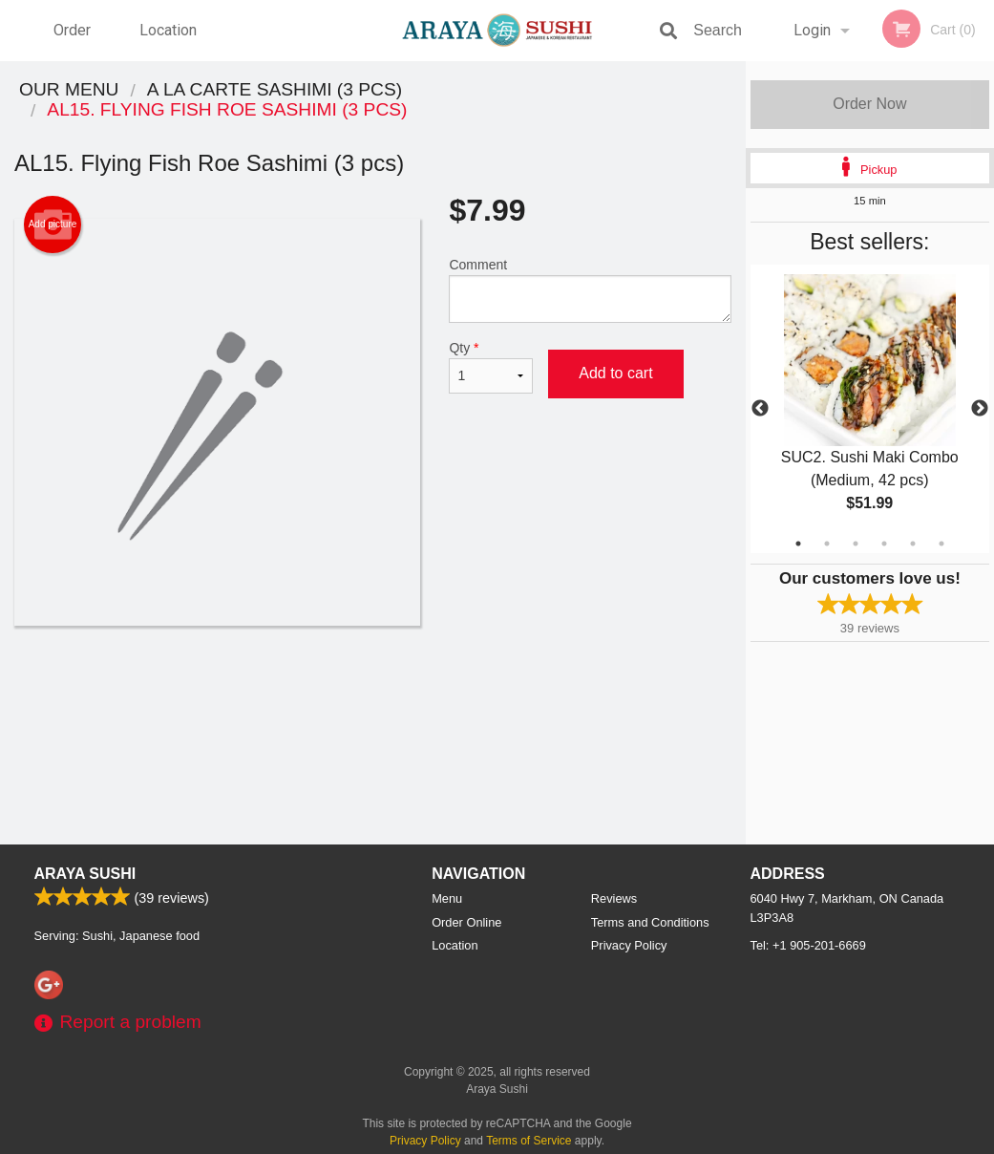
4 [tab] (884, 543)
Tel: (808, 945)
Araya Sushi (85, 874)
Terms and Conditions (650, 922)
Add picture (53, 224)
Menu (447, 898)
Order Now (869, 104)
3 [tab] (855, 543)
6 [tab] (941, 543)
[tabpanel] (869, 408)
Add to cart (615, 373)
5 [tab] (912, 543)
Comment (589, 290)
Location (168, 30)
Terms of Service (528, 1140)
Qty (491, 367)
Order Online (74, 41)
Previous (760, 408)
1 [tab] (798, 543)
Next (979, 408)
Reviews (614, 898)
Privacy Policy (629, 945)
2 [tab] (826, 543)
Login (812, 30)
